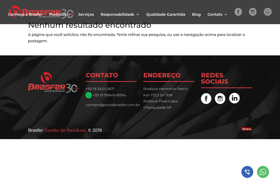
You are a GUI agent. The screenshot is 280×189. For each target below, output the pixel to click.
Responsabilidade (117, 15)
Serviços (86, 15)
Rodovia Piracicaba (160, 101)
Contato (215, 15)
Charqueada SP (157, 107)
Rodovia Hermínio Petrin (165, 88)
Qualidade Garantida (165, 15)
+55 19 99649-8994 (109, 95)
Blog (196, 15)
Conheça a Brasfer (25, 15)
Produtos (57, 15)
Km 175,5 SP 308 (157, 95)
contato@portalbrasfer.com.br (113, 104)
